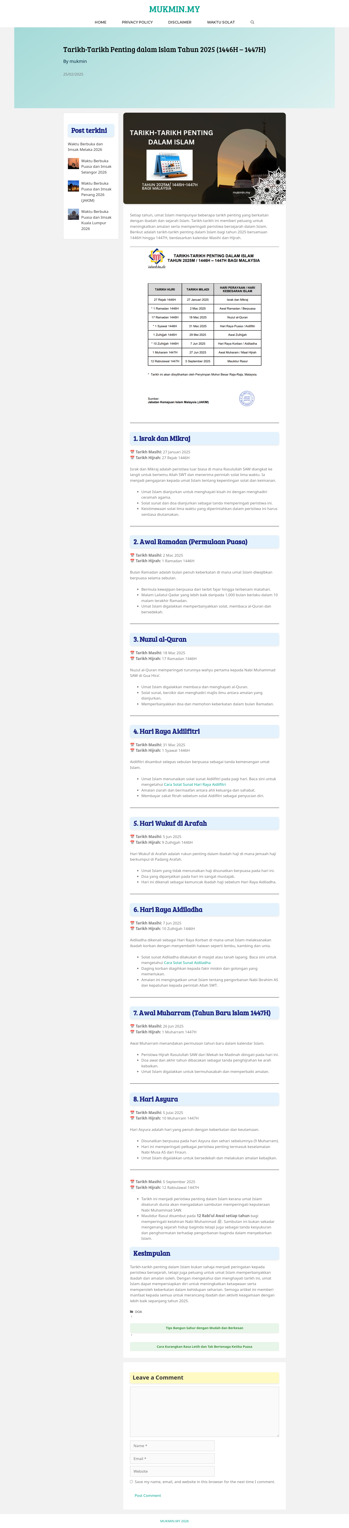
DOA (138, 1312)
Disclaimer (179, 22)
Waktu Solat (221, 22)
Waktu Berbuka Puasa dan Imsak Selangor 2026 (96, 166)
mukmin (78, 61)
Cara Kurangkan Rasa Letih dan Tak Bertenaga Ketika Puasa (204, 1346)
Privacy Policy (137, 22)
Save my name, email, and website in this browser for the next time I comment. (205, 1481)
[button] (252, 22)
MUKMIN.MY (174, 9)
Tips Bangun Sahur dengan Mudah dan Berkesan (204, 1328)
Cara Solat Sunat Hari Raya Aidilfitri (195, 784)
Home (100, 22)
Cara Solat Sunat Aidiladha (187, 962)
